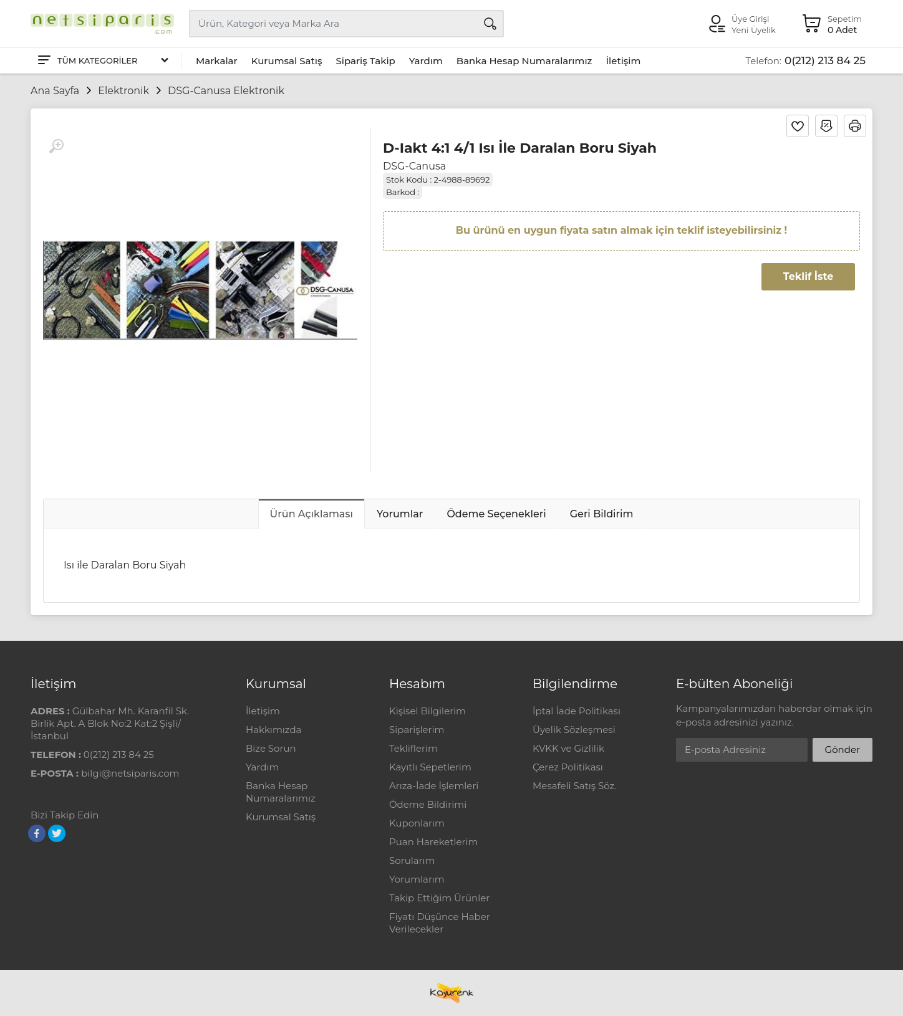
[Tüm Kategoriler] (102, 60)
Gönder (842, 749)
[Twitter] (56, 833)
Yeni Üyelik (754, 30)
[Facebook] (37, 833)
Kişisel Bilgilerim (427, 711)
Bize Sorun (271, 748)
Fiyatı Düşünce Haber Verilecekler (439, 923)
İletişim (623, 61)
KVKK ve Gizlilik (568, 748)
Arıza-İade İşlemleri (433, 786)
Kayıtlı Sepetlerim (430, 767)
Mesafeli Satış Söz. (574, 786)
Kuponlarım (417, 823)
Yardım (426, 61)
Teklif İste (808, 276)
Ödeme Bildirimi (427, 804)
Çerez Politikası (568, 767)
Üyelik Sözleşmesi (574, 730)
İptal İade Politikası (577, 711)
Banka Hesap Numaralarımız (524, 61)
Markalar (217, 61)
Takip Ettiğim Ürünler (439, 898)
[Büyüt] (56, 146)
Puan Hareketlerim (433, 842)
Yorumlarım (417, 879)
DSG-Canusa (414, 166)
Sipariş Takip (365, 61)
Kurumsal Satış (286, 61)
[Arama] (490, 23)
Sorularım (412, 860)
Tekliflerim (413, 748)
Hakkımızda (273, 730)
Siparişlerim (416, 730)
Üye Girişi (750, 19)
